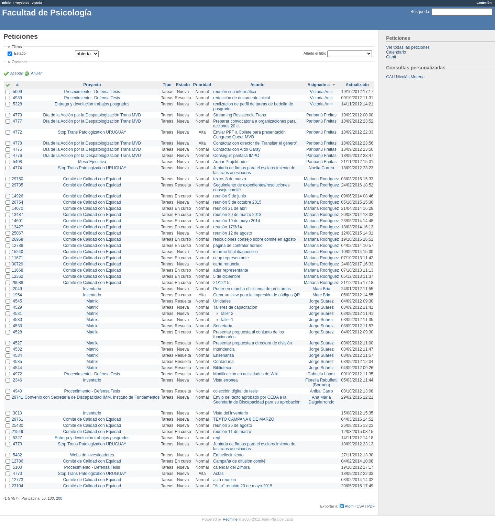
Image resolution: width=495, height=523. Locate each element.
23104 (17, 486)
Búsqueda (419, 11)
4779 (17, 115)
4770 (17, 473)
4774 (17, 168)
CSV (360, 506)
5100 (17, 467)
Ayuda (37, 2)
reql (216, 437)
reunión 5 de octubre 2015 (237, 202)
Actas (218, 473)
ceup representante (231, 257)
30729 (17, 264)
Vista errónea (225, 380)
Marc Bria (321, 288)
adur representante (230, 270)
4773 (17, 444)
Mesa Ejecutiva (92, 161)
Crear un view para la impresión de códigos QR (256, 295)
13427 (17, 227)
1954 (17, 295)
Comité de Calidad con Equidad (92, 179)
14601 (17, 220)
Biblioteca (222, 367)
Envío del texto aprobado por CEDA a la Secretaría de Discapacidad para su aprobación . (256, 402)
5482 (17, 455)
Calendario (396, 52)
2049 (17, 288)
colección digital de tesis (235, 391)
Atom (349, 506)
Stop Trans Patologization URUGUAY (92, 132)
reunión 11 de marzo (232, 431)
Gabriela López (321, 374)
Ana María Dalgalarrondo (321, 400)
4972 (17, 374)
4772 (17, 132)
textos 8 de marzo (229, 179)
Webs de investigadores (92, 455)
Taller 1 (226, 319)
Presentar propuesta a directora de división (252, 343)
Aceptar (16, 73)
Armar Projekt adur (230, 161)
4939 (17, 97)
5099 (17, 91)
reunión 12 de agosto (232, 233)
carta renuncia (226, 264)
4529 (17, 307)
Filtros (17, 47)
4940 (17, 391)
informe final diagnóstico (235, 251)
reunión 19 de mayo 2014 (236, 220)
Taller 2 (226, 313)
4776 (17, 155)
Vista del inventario (230, 413)
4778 (17, 143)
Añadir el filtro (315, 53)
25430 (17, 425)
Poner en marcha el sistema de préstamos (251, 288)
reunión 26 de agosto (232, 425)
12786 (17, 461)
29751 (17, 419)
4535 (17, 361)
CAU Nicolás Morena (405, 77)
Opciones (20, 62)
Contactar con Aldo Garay (236, 149)
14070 (17, 208)
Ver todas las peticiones (408, 47)
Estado (20, 53)
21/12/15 (221, 282)
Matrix (92, 301)
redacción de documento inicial (241, 97)
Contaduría (223, 361)
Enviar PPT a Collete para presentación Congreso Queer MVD (249, 134)
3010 (17, 413)
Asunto (257, 84)
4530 (17, 319)
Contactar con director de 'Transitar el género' (255, 143)
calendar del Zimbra (231, 467)
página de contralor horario (237, 245)
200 (59, 498)
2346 (17, 380)
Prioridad (202, 84)
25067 (17, 233)
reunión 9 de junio (229, 196)
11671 (17, 257)
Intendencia (223, 349)
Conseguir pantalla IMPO (236, 155)
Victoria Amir (321, 91)
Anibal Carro (321, 391)
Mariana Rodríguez (321, 179)
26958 (17, 239)
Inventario (92, 288)
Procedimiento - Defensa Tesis (92, 91)
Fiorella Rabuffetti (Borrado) (321, 382)
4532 (17, 349)
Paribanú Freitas (321, 115)
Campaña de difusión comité (239, 461)
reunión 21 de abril (230, 208)
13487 (17, 214)
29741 (17, 397)
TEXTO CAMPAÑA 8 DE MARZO (243, 419)
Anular (36, 73)
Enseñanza (223, 355)
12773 (17, 479)
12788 (17, 245)
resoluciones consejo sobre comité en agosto (254, 239)
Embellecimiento (228, 455)
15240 (17, 251)
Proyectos (21, 2)
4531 (17, 313)
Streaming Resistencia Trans (239, 115)
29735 (17, 185)
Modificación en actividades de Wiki (245, 374)
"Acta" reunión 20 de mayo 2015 (242, 486)
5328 (17, 104)
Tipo (167, 84)
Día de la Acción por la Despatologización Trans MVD (92, 115)
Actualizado (357, 84)
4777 (17, 121)
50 (44, 498)
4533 (17, 325)
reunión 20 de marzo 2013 (237, 214)
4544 (17, 367)
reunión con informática (234, 91)
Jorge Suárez (321, 301)
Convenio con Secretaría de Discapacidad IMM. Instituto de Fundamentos (92, 397)
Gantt (391, 57)
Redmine (230, 519)
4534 (17, 355)
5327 (17, 437)
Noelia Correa (321, 168)
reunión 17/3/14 (227, 227)
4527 (17, 343)
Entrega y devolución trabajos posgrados (92, 104)
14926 (17, 196)
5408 (17, 161)
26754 (17, 202)
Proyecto (92, 84)
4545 (17, 301)
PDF (371, 506)
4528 (17, 332)
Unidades (222, 301)
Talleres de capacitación (235, 307)
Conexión (484, 2)
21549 (17, 431)
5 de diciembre (226, 276)
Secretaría (222, 325)
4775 (17, 149)
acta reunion (224, 479)
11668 (17, 270)
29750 (17, 179)
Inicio (6, 2)
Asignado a (319, 84)
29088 (17, 282)
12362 (17, 276)
